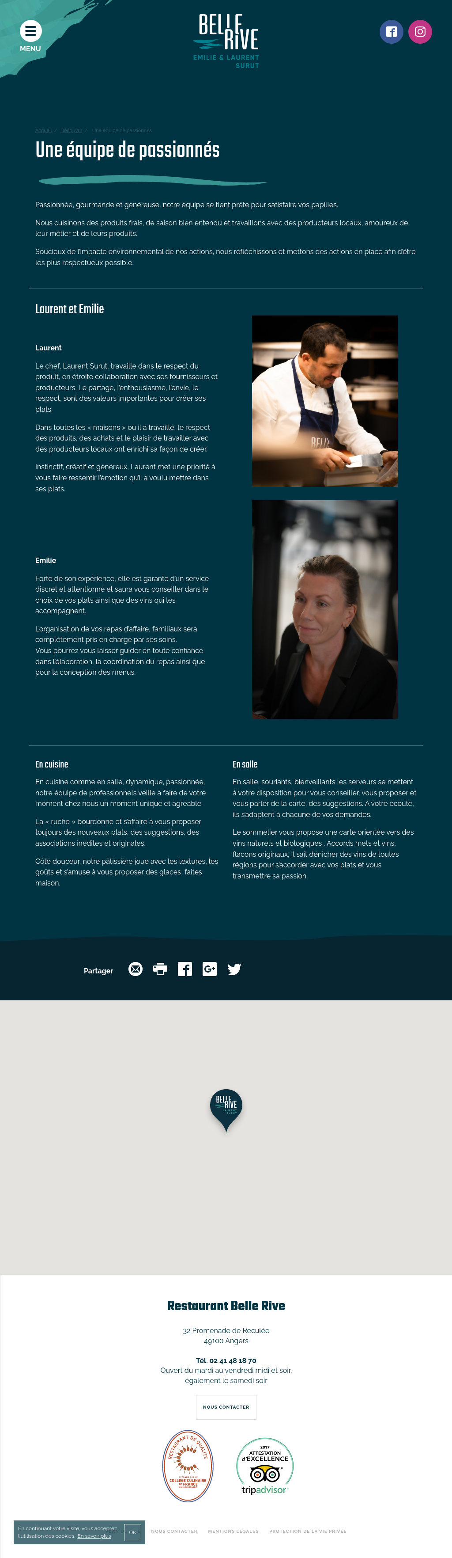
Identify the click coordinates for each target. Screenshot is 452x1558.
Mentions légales (233, 1531)
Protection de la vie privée (308, 1531)
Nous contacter (174, 1531)
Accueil (43, 130)
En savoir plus (94, 1536)
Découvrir (71, 130)
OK (132, 1532)
